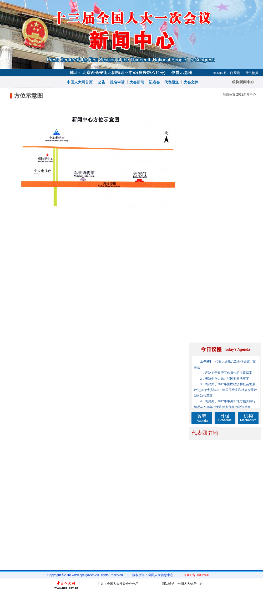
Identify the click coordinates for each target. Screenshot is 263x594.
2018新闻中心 (246, 94)
